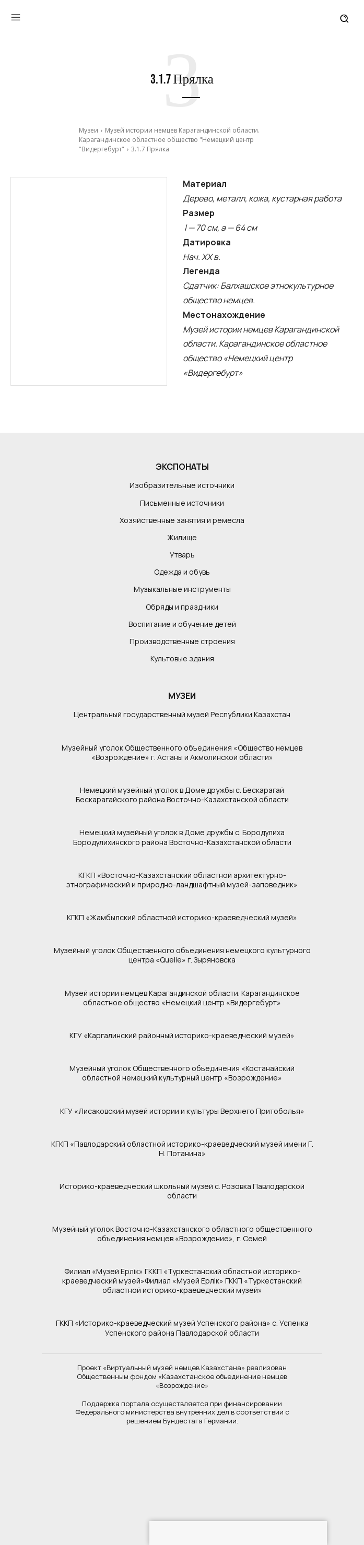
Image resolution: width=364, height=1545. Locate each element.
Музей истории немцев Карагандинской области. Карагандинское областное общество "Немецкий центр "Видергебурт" (169, 139)
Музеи (88, 130)
